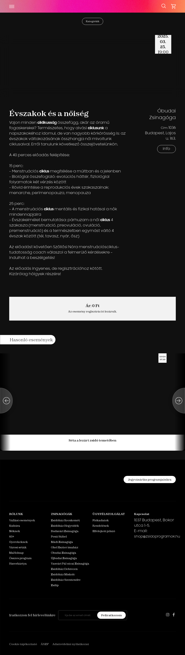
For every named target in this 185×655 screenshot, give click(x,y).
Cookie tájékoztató (23, 644)
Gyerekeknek (18, 542)
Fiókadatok (100, 520)
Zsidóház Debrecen (64, 569)
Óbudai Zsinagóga (63, 552)
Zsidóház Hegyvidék (65, 525)
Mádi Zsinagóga (62, 542)
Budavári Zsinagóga (65, 531)
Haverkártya (18, 563)
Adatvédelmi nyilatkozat (70, 644)
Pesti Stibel (59, 536)
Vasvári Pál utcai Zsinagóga (70, 563)
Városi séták (18, 547)
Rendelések (100, 525)
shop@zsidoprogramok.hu (157, 536)
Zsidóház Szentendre (66, 579)
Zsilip (55, 585)
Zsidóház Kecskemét (65, 520)
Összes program (20, 558)
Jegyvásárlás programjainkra (149, 479)
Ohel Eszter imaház (64, 547)
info (166, 149)
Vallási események (22, 520)
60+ (11, 536)
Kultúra (14, 525)
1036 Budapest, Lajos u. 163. (160, 133)
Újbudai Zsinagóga (64, 558)
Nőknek (14, 531)
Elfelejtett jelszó (103, 531)
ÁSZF (45, 644)
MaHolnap (16, 552)
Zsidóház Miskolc (63, 574)
